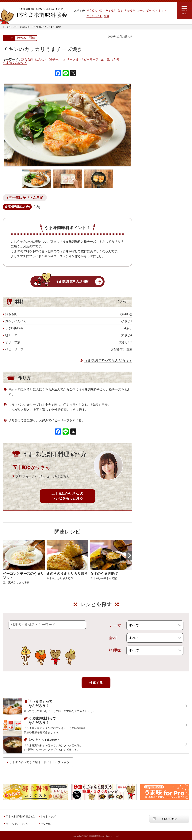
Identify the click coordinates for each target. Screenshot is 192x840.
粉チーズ (55, 59)
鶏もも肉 (27, 59)
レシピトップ (146, 52)
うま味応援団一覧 (149, 137)
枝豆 (106, 16)
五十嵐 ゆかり (110, 59)
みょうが (111, 10)
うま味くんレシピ (15, 62)
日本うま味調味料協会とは (20, 816)
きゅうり (130, 10)
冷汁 (101, 10)
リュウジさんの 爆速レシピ (154, 92)
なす (120, 10)
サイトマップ (47, 816)
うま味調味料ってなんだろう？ (108, 360)
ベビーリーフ (89, 59)
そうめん (91, 10)
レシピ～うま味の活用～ (156, 43)
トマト (162, 10)
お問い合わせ (169, 818)
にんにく (41, 59)
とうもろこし (94, 16)
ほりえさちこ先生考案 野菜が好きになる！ (151, 117)
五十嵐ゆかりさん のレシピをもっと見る (67, 496)
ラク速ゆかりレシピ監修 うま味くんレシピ (152, 81)
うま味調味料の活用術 (72, 281)
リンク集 (45, 824)
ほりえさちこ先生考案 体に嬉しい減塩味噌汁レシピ (155, 104)
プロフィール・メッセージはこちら (42, 476)
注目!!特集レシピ (148, 70)
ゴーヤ (141, 10)
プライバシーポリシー (18, 824)
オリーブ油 (71, 59)
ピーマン (151, 10)
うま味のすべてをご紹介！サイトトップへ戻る (39, 762)
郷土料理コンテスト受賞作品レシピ (158, 128)
